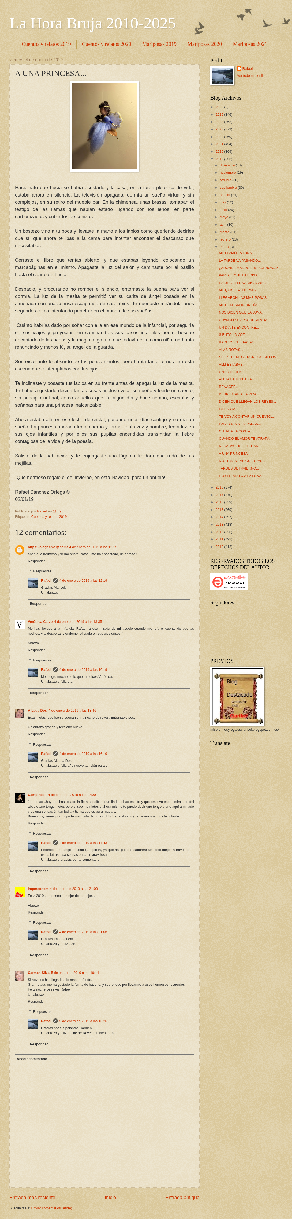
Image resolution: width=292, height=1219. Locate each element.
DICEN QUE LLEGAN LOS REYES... (247, 401)
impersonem (38, 889)
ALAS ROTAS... (231, 350)
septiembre (229, 187)
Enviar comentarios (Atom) (51, 1208)
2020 (220, 152)
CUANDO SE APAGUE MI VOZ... (244, 320)
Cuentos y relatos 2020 (106, 44)
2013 (220, 524)
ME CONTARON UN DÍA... (239, 305)
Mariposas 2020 (205, 44)
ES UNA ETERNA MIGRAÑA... (242, 283)
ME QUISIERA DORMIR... (239, 290)
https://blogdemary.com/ (48, 547)
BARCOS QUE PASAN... (238, 342)
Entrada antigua (183, 1197)
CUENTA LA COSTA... (236, 431)
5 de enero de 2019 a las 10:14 (75, 973)
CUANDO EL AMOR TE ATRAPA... (245, 438)
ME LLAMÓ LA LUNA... (237, 253)
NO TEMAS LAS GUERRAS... (242, 461)
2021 (220, 144)
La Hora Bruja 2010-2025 (92, 23)
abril (223, 225)
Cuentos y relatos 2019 (46, 44)
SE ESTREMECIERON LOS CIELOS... (249, 357)
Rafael (46, 580)
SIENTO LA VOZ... (233, 335)
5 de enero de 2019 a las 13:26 (83, 1021)
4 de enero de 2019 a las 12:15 (93, 547)
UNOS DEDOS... (232, 372)
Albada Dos (37, 710)
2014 (220, 517)
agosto (225, 195)
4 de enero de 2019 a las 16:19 (83, 670)
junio (224, 210)
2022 (220, 137)
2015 (220, 510)
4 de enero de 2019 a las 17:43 (83, 843)
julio (223, 202)
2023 (220, 129)
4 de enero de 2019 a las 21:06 (83, 932)
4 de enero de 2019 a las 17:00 (72, 795)
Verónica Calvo (40, 622)
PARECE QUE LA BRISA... (239, 275)
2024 (220, 122)
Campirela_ (37, 795)
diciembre (227, 165)
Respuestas (42, 571)
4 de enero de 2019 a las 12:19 (83, 580)
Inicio (110, 1197)
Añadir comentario (32, 1059)
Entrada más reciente (32, 1197)
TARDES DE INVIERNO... (239, 468)
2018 (220, 487)
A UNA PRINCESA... (234, 454)
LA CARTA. (227, 409)
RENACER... (229, 387)
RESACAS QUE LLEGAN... (240, 446)
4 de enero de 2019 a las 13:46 (72, 710)
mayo (224, 217)
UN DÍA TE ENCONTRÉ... (239, 327)
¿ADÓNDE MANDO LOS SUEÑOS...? (248, 268)
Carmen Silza (39, 973)
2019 (220, 159)
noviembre (228, 172)
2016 (220, 502)
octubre (226, 180)
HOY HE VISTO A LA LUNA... (241, 476)
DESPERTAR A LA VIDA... (239, 394)
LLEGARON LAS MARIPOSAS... (244, 298)
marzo (225, 232)
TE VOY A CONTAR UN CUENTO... (246, 416)
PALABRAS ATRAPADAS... (240, 424)
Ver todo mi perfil (250, 76)
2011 (220, 539)
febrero (225, 239)
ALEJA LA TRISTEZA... (237, 379)
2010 (220, 547)
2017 (220, 495)
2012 (220, 532)
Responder (36, 561)
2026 (220, 107)
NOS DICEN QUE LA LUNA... (241, 312)
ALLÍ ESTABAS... (232, 364)
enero (225, 247)
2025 (220, 114)
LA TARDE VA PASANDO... (240, 261)
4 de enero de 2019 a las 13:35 (78, 622)
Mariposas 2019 (159, 44)
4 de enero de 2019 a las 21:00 (74, 889)
